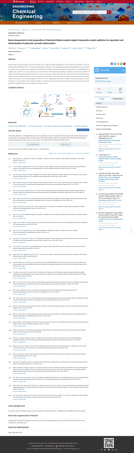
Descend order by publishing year (66, 153)
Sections (102, 99)
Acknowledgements (102, 122)
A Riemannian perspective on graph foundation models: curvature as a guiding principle (110, 158)
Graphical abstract (101, 107)
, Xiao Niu (45, 48)
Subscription (50, 1)
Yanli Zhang (12, 48)
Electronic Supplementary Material (107, 125)
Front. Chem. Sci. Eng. (14, 30)
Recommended (117, 99)
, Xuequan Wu (65, 48)
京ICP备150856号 (49, 446)
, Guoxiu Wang (54, 48)
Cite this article (101, 114)
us (39, 149)
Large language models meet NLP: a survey (110, 200)
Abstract (98, 103)
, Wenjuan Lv (21, 48)
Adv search (116, 12)
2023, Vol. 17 (25, 30)
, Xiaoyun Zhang (77, 48)
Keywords (99, 111)
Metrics (69, 1)
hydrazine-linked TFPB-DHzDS (17, 126)
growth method (35, 126)
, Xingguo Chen (91, 48)
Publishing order (52, 153)
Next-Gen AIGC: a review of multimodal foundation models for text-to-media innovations (109, 179)
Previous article (33, 144)
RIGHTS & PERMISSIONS (103, 129)
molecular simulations (80, 126)
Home (33, 1)
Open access (90, 1)
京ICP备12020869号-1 (37, 446)
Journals (40, 1)
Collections (56, 23)
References (99, 118)
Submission (59, 1)
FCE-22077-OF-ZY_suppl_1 (103, 81)
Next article (65, 144)
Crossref (15, 162)
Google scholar (22, 162)
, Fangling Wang (35, 48)
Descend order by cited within (82, 153)
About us (99, 1)
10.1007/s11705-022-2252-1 (54, 30)
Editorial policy (79, 1)
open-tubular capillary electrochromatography (58, 126)
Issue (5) (33, 30)
